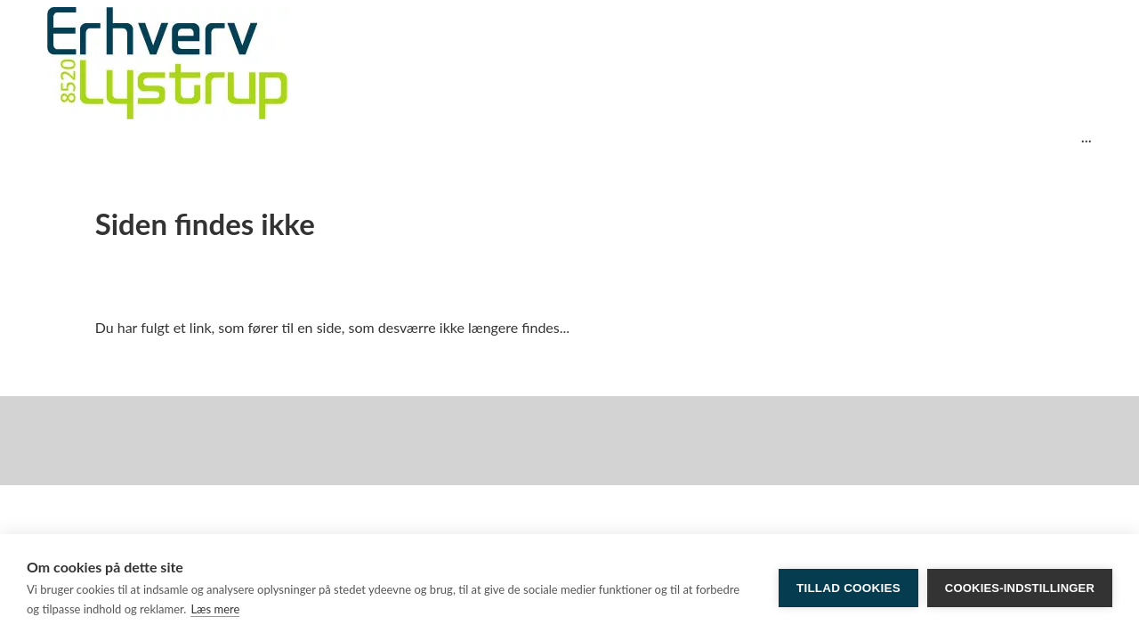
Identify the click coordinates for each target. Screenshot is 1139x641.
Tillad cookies (848, 588)
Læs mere (214, 609)
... (1086, 136)
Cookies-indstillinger (1020, 588)
